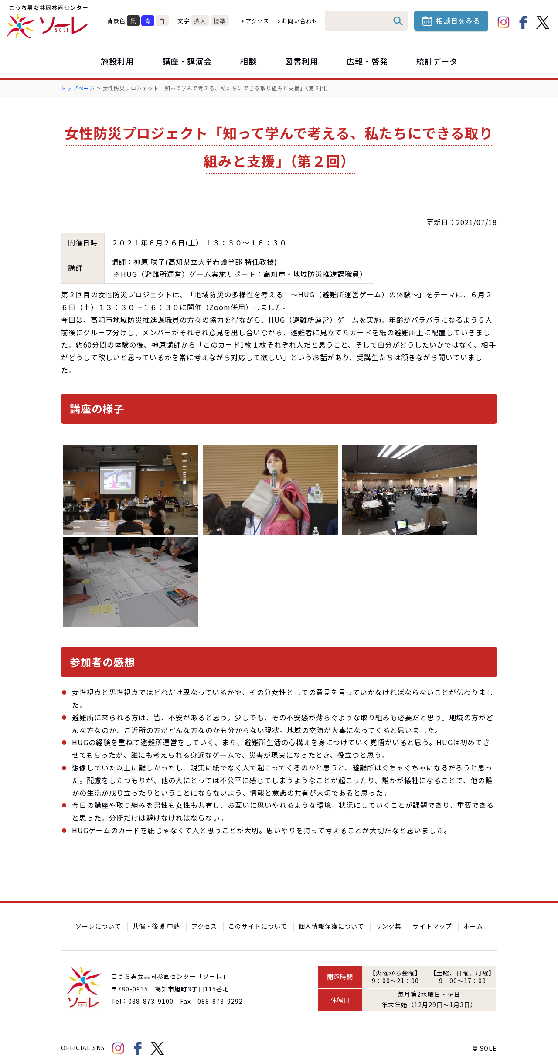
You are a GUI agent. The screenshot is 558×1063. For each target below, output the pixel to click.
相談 (248, 61)
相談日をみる (458, 20)
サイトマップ (432, 919)
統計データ (437, 61)
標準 (220, 21)
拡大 (200, 21)
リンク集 (388, 919)
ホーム (473, 919)
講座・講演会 (187, 61)
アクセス (257, 21)
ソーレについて (98, 919)
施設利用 (117, 61)
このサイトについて (257, 919)
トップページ (78, 88)
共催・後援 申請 (156, 919)
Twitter (542, 22)
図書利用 (301, 61)
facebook (523, 22)
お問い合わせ (300, 21)
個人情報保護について (331, 919)
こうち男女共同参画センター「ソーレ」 (48, 22)
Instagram (503, 22)
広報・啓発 (367, 61)
